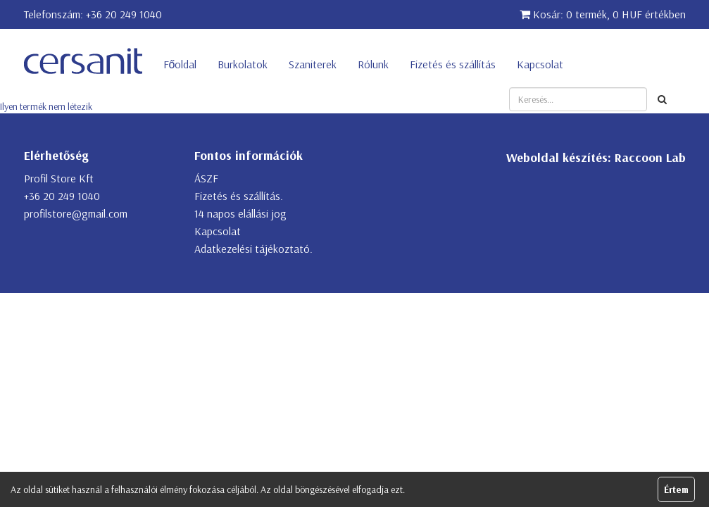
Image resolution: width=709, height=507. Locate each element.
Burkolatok (243, 64)
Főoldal (180, 64)
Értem (676, 489)
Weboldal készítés (557, 157)
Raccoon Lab (650, 157)
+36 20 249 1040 (124, 14)
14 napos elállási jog (240, 213)
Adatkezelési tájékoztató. (253, 249)
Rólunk (373, 64)
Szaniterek (313, 64)
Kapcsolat (540, 64)
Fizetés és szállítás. (238, 196)
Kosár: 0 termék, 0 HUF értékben (603, 14)
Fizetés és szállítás (453, 64)
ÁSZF (206, 178)
